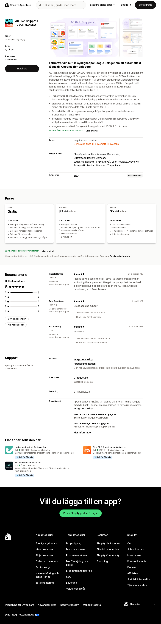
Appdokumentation (85, 363)
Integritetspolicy (83, 359)
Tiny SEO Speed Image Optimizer (109, 447)
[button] (41, 452)
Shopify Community (108, 555)
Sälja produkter (44, 555)
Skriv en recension (17, 318)
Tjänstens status (137, 585)
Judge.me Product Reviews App (31, 447)
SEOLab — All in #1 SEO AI (28, 462)
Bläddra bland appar (103, 4)
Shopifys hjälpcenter (108, 543)
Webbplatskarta (92, 604)
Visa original (92, 130)
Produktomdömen (76, 555)
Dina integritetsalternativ (19, 614)
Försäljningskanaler (47, 543)
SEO (76, 175)
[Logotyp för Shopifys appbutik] (18, 5)
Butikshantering (45, 582)
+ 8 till (132, 51)
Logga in (126, 4)
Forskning (102, 561)
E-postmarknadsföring (79, 570)
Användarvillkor (47, 604)
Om (129, 543)
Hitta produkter (44, 549)
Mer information (83, 432)
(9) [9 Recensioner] (12, 49)
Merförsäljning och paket (77, 563)
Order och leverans (47, 561)
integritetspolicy (83, 408)
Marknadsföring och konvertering (47, 575)
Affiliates (132, 573)
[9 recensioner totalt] (38, 292)
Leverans (71, 582)
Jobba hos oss (135, 549)
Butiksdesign (43, 567)
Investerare (134, 555)
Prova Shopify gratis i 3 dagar (80, 513)
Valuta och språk (75, 588)
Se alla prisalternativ (120, 256)
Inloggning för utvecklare (19, 604)
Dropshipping (73, 543)
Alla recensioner (16, 324)
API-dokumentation (108, 549)
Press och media (136, 561)
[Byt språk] (143, 604)
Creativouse (11, 59)
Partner (131, 567)
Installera (22, 68)
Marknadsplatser (76, 549)
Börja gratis (145, 4)
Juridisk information (138, 579)
